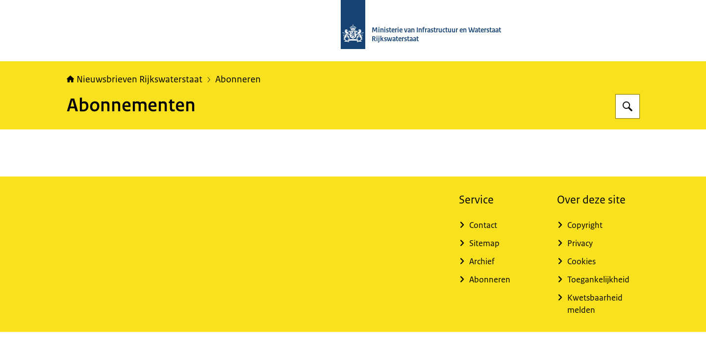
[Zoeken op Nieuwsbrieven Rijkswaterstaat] (627, 106)
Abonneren (238, 79)
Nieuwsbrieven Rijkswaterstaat (134, 79)
